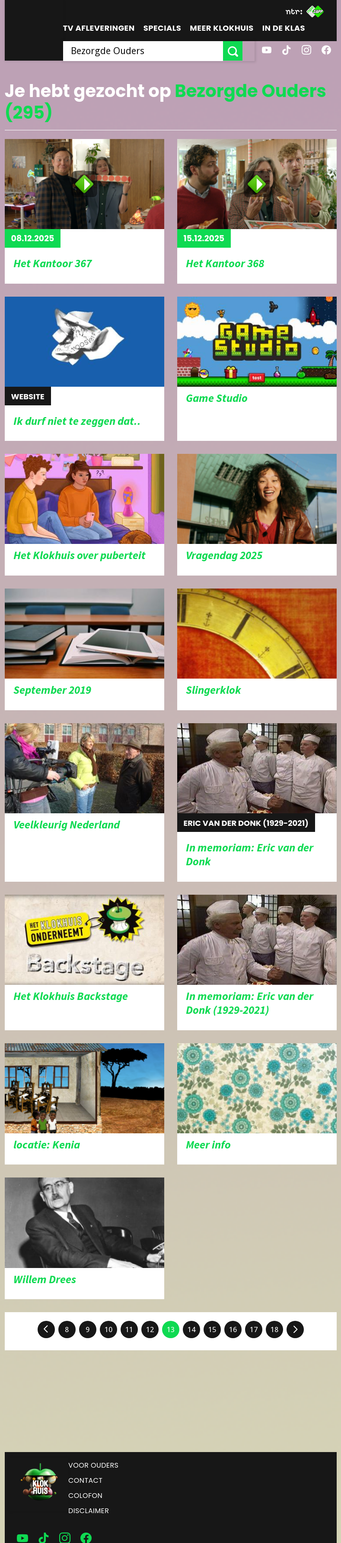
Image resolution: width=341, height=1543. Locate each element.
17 (254, 1329)
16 (233, 1329)
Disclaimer (88, 1511)
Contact (85, 1480)
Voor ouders (93, 1465)
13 (171, 1329)
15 (212, 1329)
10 (108, 1329)
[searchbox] (149, 51)
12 (150, 1329)
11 (129, 1329)
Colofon (85, 1496)
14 (191, 1329)
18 (274, 1329)
